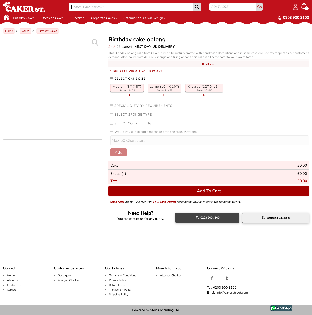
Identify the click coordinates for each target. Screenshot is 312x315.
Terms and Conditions (122, 275)
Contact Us (14, 285)
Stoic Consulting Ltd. (165, 310)
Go (259, 6)
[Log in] (295, 7)
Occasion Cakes (53, 18)
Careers (11, 290)
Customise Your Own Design (144, 18)
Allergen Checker (68, 280)
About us (13, 280)
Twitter (226, 275)
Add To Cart (209, 191)
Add (118, 152)
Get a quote (65, 275)
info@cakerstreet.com (232, 292)
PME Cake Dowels (164, 202)
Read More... (208, 64)
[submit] (197, 7)
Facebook (212, 275)
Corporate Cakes (104, 18)
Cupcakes (78, 18)
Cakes (25, 31)
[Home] (6, 17)
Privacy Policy (117, 280)
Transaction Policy (120, 290)
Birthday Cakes (25, 18)
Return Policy (117, 285)
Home (9, 31)
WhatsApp (278, 307)
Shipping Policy (118, 294)
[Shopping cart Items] (305, 6)
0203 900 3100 (207, 217)
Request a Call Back (275, 218)
